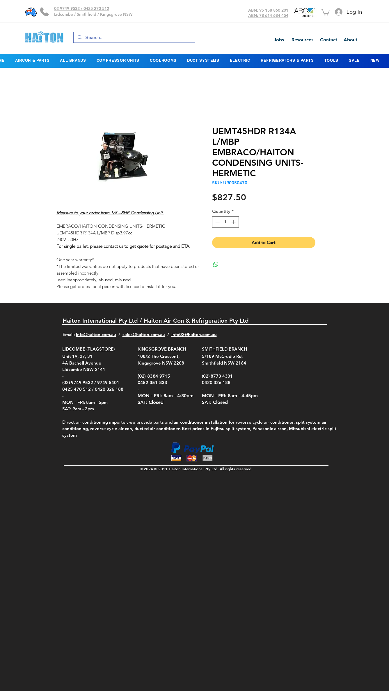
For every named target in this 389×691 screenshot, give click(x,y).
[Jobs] (278, 40)
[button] (325, 11)
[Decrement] (217, 222)
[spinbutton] (225, 222)
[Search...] (135, 37)
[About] (350, 40)
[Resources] (302, 40)
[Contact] (328, 40)
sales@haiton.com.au (143, 334)
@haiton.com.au (200, 334)
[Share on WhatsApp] (215, 264)
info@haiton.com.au (96, 334)
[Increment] (234, 222)
